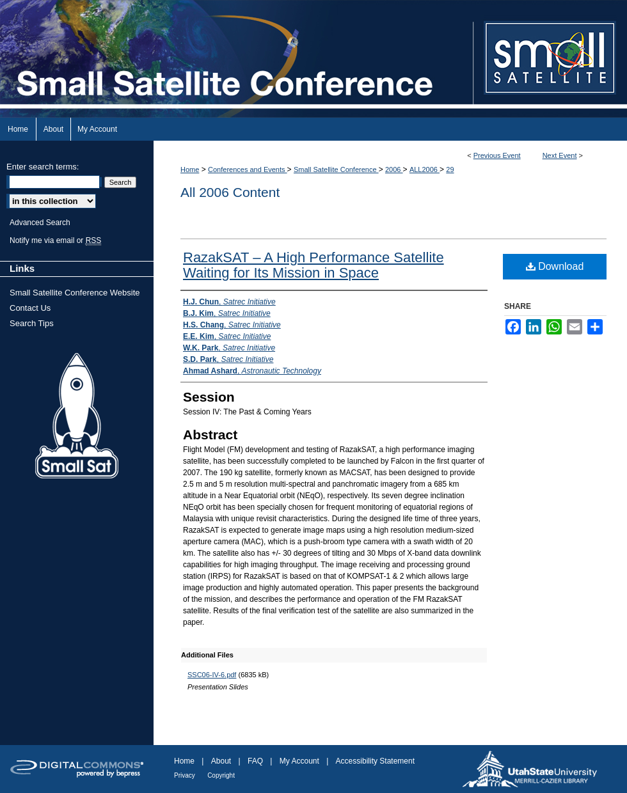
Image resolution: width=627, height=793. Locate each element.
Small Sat (77, 416)
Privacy (184, 775)
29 (450, 169)
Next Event (560, 155)
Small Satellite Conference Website (75, 292)
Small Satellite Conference (336, 169)
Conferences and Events (247, 169)
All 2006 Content (230, 192)
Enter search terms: (42, 166)
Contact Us (30, 308)
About (221, 761)
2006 (394, 169)
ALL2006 (424, 169)
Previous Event (497, 155)
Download (555, 266)
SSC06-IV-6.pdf (211, 675)
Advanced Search (40, 222)
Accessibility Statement (375, 761)
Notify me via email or (55, 240)
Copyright (221, 775)
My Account (299, 761)
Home (189, 169)
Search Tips (32, 323)
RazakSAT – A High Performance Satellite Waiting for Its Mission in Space (313, 265)
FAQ (255, 761)
